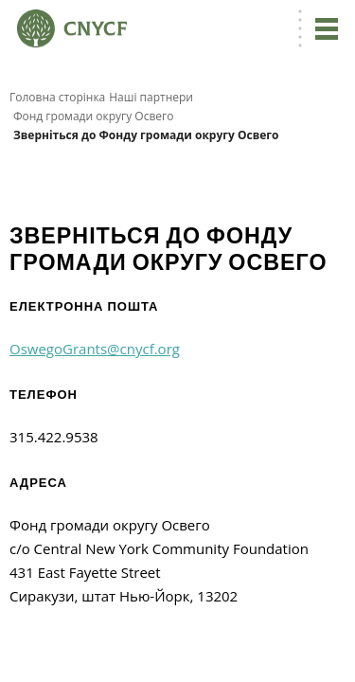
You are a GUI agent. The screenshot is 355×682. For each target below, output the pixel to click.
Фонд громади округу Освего (93, 116)
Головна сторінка (57, 97)
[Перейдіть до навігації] (326, 28)
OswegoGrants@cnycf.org (94, 348)
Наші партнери (151, 97)
